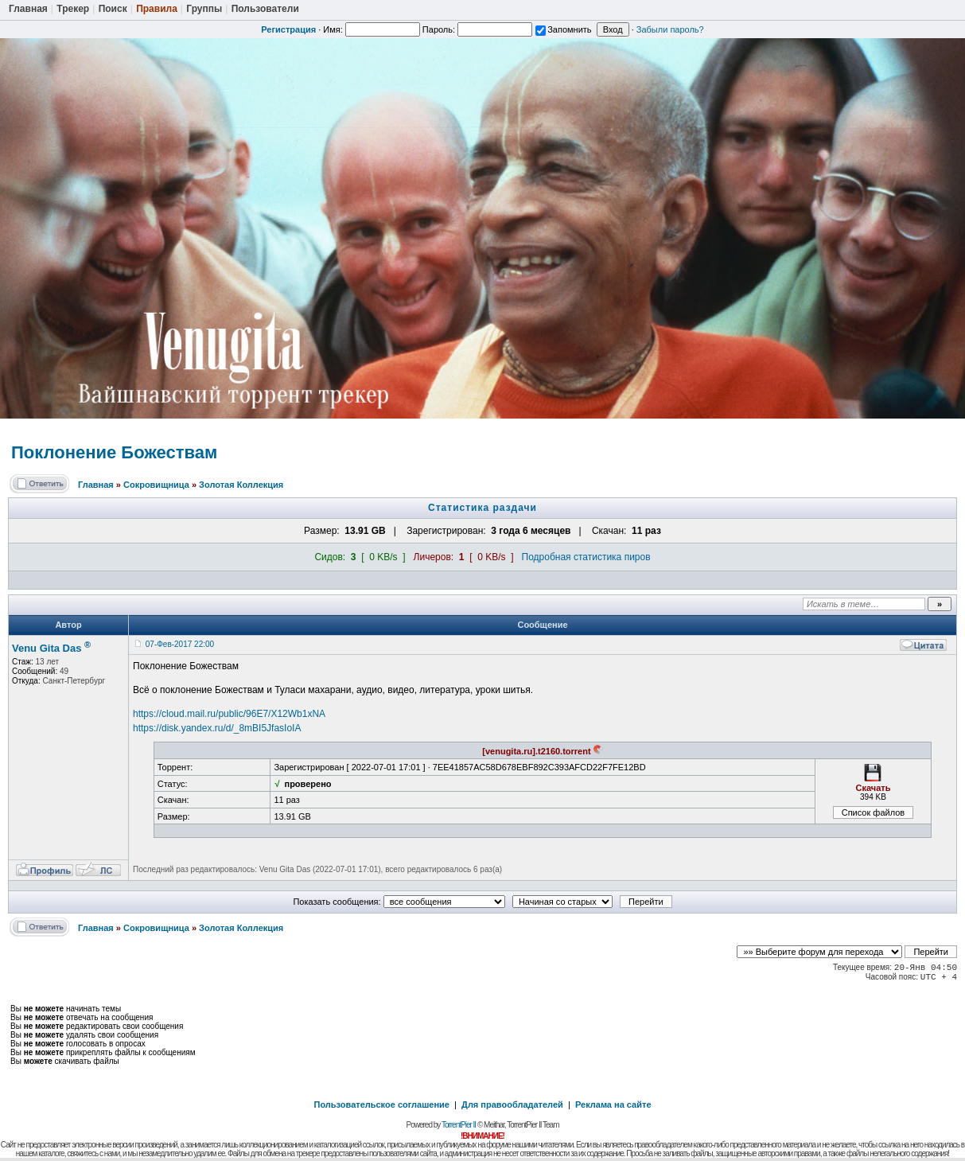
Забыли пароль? (670, 29)
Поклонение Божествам (114, 452)
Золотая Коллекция (241, 484)
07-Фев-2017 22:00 (180, 644)
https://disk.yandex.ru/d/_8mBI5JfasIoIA (217, 728)
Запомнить (563, 29)
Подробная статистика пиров (586, 557)
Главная (96, 484)
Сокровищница (156, 484)
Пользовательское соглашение (381, 1104)
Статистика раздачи (482, 507)
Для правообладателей (512, 1104)
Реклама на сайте (613, 1104)
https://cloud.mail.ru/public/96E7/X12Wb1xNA (229, 713)
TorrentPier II (459, 1124)
